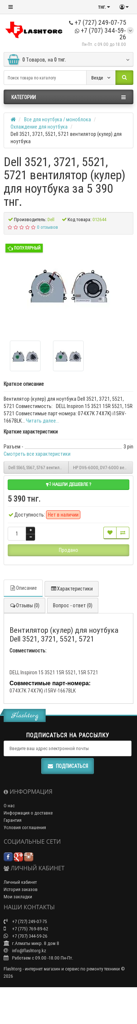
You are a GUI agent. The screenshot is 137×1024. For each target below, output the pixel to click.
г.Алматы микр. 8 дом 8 (31, 943)
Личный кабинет (20, 882)
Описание (23, 588)
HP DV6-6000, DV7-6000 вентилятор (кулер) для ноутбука (103, 467)
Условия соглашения (25, 827)
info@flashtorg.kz (25, 951)
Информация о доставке (28, 813)
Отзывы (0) (24, 605)
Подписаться (67, 766)
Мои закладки (18, 897)
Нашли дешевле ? (68, 484)
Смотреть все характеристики (37, 454)
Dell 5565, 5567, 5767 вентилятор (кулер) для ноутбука (38, 467)
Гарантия (13, 820)
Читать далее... (42, 420)
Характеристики (71, 588)
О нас (9, 806)
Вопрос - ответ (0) (72, 605)
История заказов (21, 889)
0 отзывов (47, 227)
